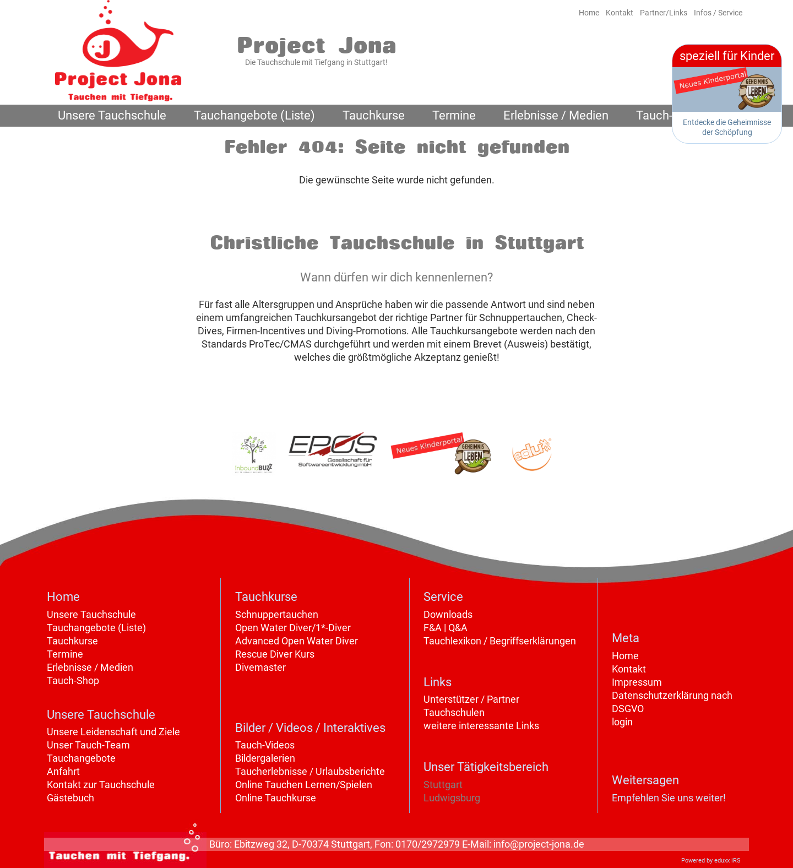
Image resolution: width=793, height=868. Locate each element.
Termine (65, 654)
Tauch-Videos (265, 745)
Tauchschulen (454, 712)
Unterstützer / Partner (471, 699)
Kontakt (629, 669)
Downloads (447, 614)
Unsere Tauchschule (91, 614)
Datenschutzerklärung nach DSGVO (672, 702)
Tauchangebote (81, 758)
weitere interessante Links (481, 725)
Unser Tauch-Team (88, 745)
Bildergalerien (265, 758)
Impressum (637, 682)
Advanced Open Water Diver (296, 641)
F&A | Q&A (445, 627)
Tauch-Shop (73, 680)
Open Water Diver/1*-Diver (293, 627)
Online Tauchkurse (275, 798)
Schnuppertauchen (276, 614)
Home (625, 655)
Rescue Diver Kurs (274, 654)
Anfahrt (63, 771)
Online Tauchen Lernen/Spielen (303, 784)
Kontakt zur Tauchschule (101, 784)
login (622, 722)
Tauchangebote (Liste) (96, 627)
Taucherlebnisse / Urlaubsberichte (310, 771)
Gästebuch (70, 798)
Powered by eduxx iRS (711, 860)
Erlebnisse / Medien (90, 667)
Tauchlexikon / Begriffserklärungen (499, 641)
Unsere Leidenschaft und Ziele (113, 731)
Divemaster (260, 667)
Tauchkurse (72, 641)
